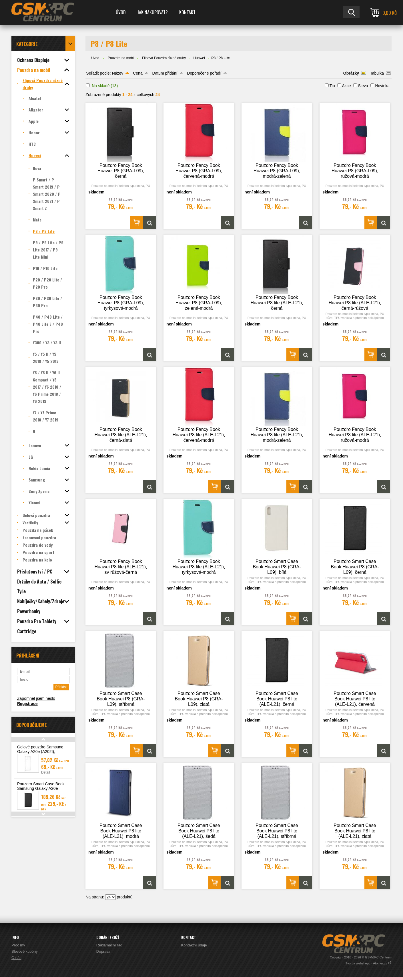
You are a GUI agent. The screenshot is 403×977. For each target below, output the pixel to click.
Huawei (199, 58)
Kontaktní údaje (194, 945)
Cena (137, 73)
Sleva (363, 85)
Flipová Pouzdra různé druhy (164, 58)
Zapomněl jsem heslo (36, 698)
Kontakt (187, 12)
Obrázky (351, 73)
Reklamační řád (109, 945)
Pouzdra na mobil (121, 58)
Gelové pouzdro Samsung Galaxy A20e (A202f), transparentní (40, 751)
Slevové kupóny (24, 951)
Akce (346, 85)
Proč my (18, 945)
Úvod (121, 12)
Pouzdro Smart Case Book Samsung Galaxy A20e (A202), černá (41, 788)
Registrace (27, 703)
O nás (16, 958)
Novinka (382, 85)
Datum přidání (164, 73)
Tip (332, 85)
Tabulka (377, 73)
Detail (45, 772)
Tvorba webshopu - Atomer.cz (368, 963)
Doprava (103, 951)
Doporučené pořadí (204, 73)
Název (117, 73)
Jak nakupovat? (152, 12)
